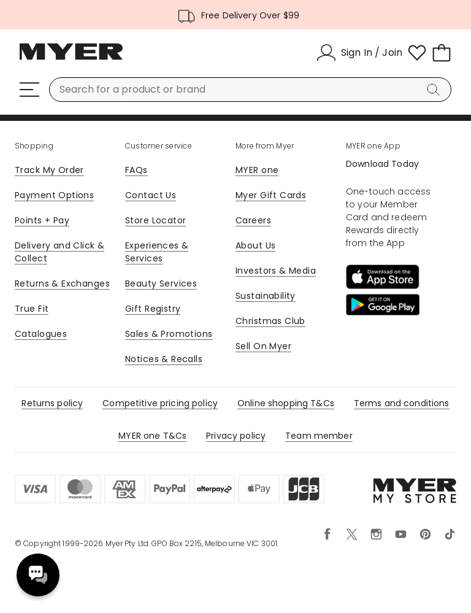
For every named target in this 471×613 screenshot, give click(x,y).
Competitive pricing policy (160, 403)
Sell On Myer (263, 346)
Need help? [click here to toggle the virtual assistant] (38, 574)
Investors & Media (276, 270)
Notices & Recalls (163, 359)
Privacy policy (236, 436)
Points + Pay (42, 220)
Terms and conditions (402, 403)
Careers (253, 220)
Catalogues (41, 334)
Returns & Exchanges (62, 283)
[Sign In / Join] (359, 53)
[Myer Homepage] (71, 58)
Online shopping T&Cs (285, 403)
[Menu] (29, 89)
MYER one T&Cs (152, 436)
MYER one (257, 170)
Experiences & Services (156, 251)
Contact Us (150, 195)
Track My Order (49, 170)
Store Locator (155, 220)
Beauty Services (161, 283)
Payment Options (54, 195)
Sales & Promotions (169, 334)
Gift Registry (152, 309)
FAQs (136, 170)
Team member (319, 436)
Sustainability (266, 296)
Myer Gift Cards (271, 195)
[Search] (435, 89)
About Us (255, 245)
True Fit (31, 309)
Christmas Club (270, 321)
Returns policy (52, 403)
